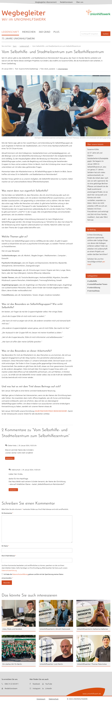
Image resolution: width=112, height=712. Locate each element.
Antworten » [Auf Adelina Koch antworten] (13, 490)
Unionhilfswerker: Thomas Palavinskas (92, 664)
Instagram (36, 688)
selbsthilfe (93, 281)
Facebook (36, 684)
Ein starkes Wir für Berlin (12, 664)
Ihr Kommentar (7, 513)
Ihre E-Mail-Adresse (9, 556)
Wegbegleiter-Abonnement (46, 2)
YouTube (48, 684)
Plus (56, 31)
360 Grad (44, 31)
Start (15, 46)
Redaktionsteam (66, 2)
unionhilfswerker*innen (98, 284)
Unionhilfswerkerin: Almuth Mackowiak (55, 629)
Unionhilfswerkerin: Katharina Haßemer (92, 629)
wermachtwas (94, 291)
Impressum (41, 699)
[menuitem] (10, 32)
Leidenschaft (10, 31)
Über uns (79, 2)
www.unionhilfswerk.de (92, 693)
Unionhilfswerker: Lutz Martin (51, 664)
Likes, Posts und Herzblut (12, 629)
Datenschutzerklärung (9, 570)
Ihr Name (5, 546)
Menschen (29, 31)
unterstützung (94, 287)
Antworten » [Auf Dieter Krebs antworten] (10, 458)
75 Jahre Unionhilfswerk (18, 38)
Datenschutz (53, 699)
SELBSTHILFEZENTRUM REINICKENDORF (50, 411)
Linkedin (48, 688)
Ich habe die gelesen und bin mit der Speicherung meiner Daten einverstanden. (32, 576)
